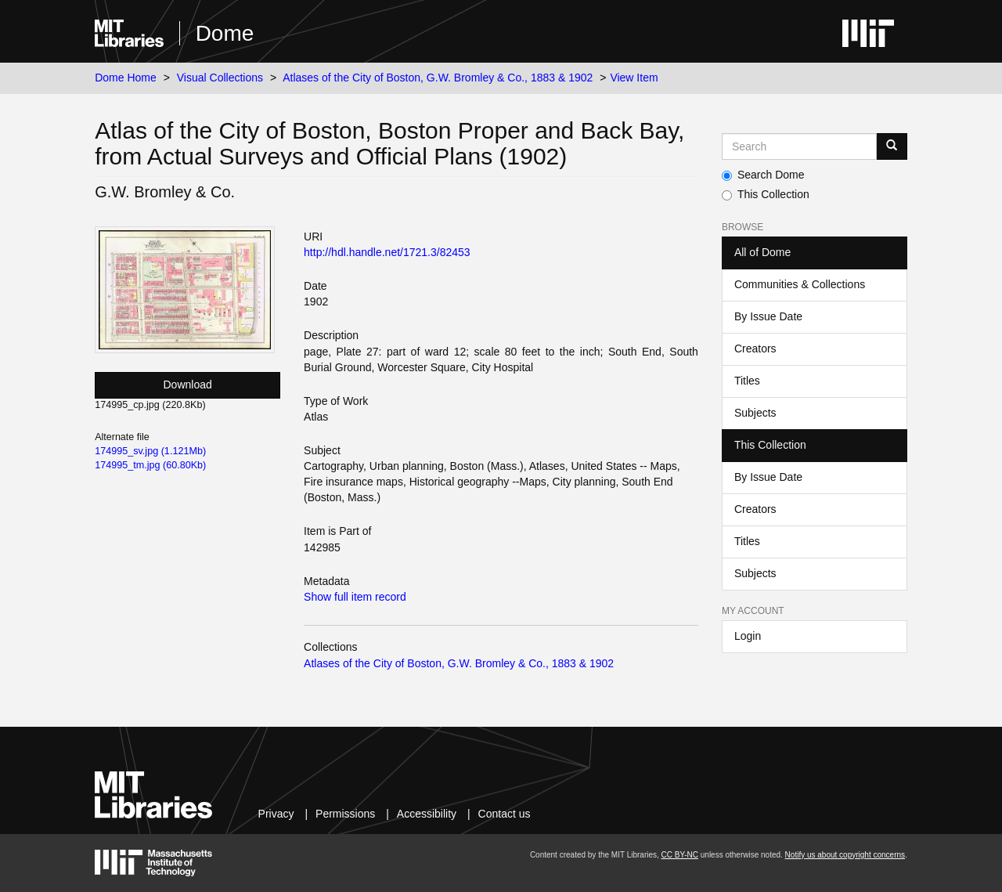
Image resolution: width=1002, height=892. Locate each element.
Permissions (345, 813)
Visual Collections (220, 77)
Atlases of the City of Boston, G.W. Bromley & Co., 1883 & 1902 (438, 77)
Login (747, 636)
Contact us (504, 813)
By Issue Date (768, 316)
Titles (747, 380)
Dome (225, 33)
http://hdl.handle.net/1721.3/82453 (387, 252)
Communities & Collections (799, 284)
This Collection (765, 194)
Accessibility (426, 813)
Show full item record (355, 596)
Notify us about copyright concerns (845, 854)
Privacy (276, 813)
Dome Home (126, 77)
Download (188, 384)
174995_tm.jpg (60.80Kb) (150, 465)
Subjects (755, 412)
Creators (755, 348)
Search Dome (763, 174)
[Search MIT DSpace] (799, 146)
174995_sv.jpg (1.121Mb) (150, 451)
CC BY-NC (679, 854)
